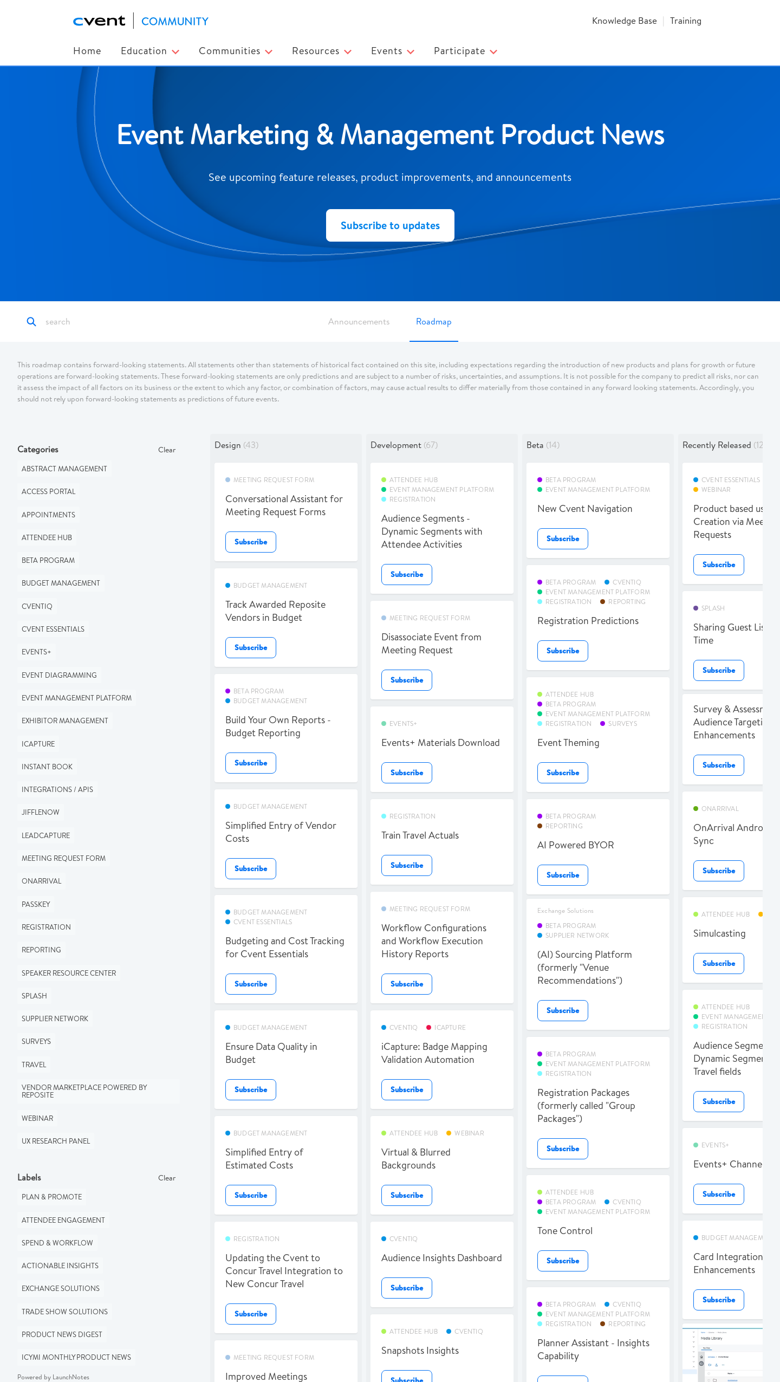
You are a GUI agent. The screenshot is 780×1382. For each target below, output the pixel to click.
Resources (322, 50)
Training (685, 20)
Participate (465, 50)
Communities (235, 50)
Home (87, 50)
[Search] (93, 322)
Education (150, 50)
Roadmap (434, 321)
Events (392, 50)
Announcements (359, 321)
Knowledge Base (624, 20)
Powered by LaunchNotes (53, 1376)
